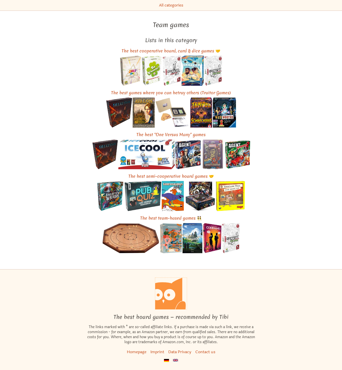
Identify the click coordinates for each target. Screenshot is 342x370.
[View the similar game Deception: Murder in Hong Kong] (119, 113)
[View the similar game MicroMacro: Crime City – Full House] (213, 71)
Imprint (157, 352)
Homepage (136, 352)
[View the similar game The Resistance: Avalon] (144, 113)
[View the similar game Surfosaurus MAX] (173, 196)
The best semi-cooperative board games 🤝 (171, 176)
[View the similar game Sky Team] (193, 71)
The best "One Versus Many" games (171, 134)
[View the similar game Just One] (130, 71)
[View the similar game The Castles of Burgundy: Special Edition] (192, 238)
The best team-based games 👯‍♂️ (171, 218)
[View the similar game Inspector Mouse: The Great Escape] (230, 196)
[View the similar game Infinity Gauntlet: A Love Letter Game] (213, 154)
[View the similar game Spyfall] (188, 154)
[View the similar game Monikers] (171, 238)
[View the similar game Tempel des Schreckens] (201, 113)
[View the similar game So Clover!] (152, 71)
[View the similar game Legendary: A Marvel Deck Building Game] (199, 196)
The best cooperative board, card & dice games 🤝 (171, 51)
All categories (171, 5)
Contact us (205, 352)
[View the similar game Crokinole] (130, 238)
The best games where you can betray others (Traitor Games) (171, 93)
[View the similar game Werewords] (224, 113)
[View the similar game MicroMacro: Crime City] (172, 71)
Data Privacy (179, 352)
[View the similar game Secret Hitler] (172, 113)
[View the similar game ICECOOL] (146, 154)
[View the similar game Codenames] (212, 238)
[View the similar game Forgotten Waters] (110, 196)
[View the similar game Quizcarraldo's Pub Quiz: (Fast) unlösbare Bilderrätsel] (143, 196)
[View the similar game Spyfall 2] (237, 154)
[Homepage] (171, 294)
